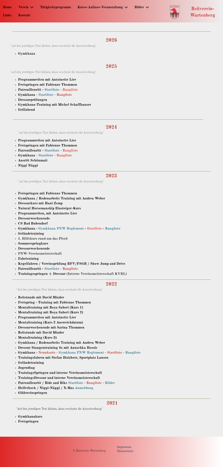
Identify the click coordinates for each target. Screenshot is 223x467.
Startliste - (53, 90)
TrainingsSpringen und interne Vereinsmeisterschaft (60, 373)
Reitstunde (26, 297)
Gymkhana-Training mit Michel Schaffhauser (54, 105)
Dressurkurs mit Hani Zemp (40, 203)
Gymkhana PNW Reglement (61, 229)
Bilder (141, 7)
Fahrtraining (28, 259)
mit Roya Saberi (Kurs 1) (62, 307)
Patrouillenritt (29, 269)
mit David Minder (49, 297)
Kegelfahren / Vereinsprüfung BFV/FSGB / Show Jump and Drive (71, 264)
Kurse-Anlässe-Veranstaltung (103, 7)
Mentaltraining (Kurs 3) (37, 338)
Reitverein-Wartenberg (202, 12)
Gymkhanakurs (30, 417)
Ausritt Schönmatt (33, 160)
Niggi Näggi (28, 165)
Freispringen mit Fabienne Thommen (47, 85)
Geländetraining (31, 234)
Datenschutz (125, 451)
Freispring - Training (35, 302)
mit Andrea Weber (90, 343)
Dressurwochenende (34, 249)
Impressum (124, 447)
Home (7, 7)
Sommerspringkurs (33, 243)
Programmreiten (31, 317)
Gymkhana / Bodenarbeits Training (46, 343)
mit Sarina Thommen (67, 327)
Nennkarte (46, 353)
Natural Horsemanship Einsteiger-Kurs (49, 208)
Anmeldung (84, 388)
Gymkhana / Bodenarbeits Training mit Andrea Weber (61, 198)
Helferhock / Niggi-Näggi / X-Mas (46, 388)
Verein (26, 7)
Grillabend (26, 110)
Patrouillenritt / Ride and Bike (42, 383)
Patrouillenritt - (31, 90)
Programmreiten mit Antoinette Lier (47, 80)
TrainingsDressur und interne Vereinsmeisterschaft (59, 378)
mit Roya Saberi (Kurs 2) (62, 312)
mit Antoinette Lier (60, 317)
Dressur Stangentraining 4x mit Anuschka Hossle (57, 348)
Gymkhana (26, 54)
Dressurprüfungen (32, 100)
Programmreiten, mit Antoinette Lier (47, 213)
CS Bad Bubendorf (33, 223)
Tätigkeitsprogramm (55, 7)
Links (7, 15)
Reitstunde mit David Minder (41, 333)
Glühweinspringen (32, 393)
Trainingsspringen (33, 274)
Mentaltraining (30, 307)
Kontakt (24, 15)
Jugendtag (26, 368)
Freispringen (28, 421)
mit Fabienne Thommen (71, 302)
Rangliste (70, 90)
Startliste (94, 229)
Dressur (59, 274)
